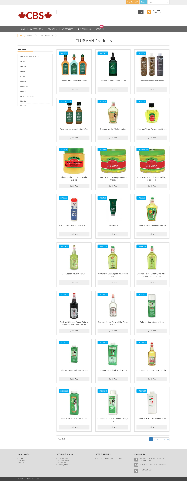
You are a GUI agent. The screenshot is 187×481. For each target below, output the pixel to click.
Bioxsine (23, 101)
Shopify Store (63, 465)
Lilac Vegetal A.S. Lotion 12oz (74, 273)
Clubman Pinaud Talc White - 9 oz (74, 370)
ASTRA (22, 76)
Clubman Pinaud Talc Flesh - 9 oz (113, 370)
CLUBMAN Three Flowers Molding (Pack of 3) (151, 178)
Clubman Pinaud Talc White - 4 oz (74, 418)
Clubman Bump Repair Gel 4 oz (113, 80)
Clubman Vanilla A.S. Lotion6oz (113, 129)
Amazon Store (63, 458)
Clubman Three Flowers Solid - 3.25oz (74, 178)
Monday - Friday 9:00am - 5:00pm (109, 458)
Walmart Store (63, 460)
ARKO (22, 71)
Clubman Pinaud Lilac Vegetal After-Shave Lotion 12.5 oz (152, 275)
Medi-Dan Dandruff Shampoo (151, 80)
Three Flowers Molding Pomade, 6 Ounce (113, 178)
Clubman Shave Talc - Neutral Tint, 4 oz (113, 419)
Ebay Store (62, 462)
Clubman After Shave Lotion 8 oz (152, 225)
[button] (140, 12)
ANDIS (22, 61)
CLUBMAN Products (45, 35)
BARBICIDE (24, 86)
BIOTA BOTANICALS (27, 96)
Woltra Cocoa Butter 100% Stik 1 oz (74, 225)
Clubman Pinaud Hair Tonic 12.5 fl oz (151, 370)
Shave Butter (113, 225)
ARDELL (23, 66)
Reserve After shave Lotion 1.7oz (74, 129)
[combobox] (156, 2)
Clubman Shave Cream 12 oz (152, 322)
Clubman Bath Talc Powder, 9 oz (152, 418)
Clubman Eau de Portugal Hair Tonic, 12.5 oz (113, 323)
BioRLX (23, 91)
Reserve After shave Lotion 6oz (74, 80)
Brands (30, 35)
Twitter (21, 462)
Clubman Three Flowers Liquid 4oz (151, 129)
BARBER (23, 81)
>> (168, 439)
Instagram (22, 458)
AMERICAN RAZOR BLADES (30, 56)
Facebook (23, 460)
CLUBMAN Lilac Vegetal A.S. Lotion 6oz (113, 275)
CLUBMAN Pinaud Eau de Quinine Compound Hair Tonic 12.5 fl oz (74, 323)
